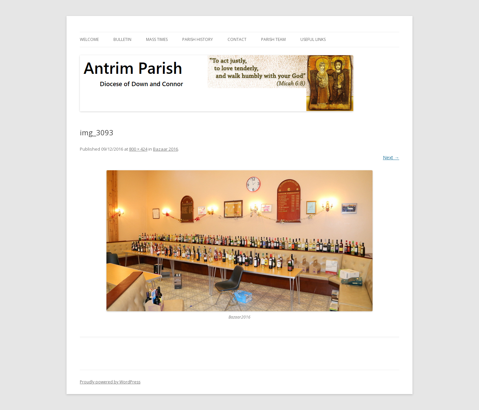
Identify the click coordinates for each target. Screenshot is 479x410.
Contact (237, 39)
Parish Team (273, 39)
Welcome (89, 39)
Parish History (197, 39)
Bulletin (122, 39)
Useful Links (313, 39)
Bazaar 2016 (165, 149)
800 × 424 (138, 149)
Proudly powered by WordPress (110, 382)
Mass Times (157, 39)
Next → (391, 157)
